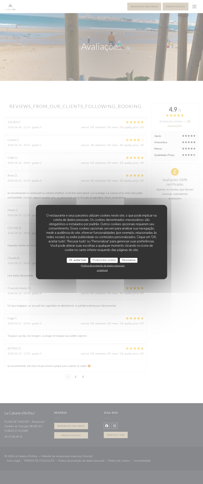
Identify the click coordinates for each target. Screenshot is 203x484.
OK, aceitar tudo (77, 260)
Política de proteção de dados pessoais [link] (103, 265)
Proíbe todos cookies (104, 260)
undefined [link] (102, 270)
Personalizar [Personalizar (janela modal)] (129, 260)
